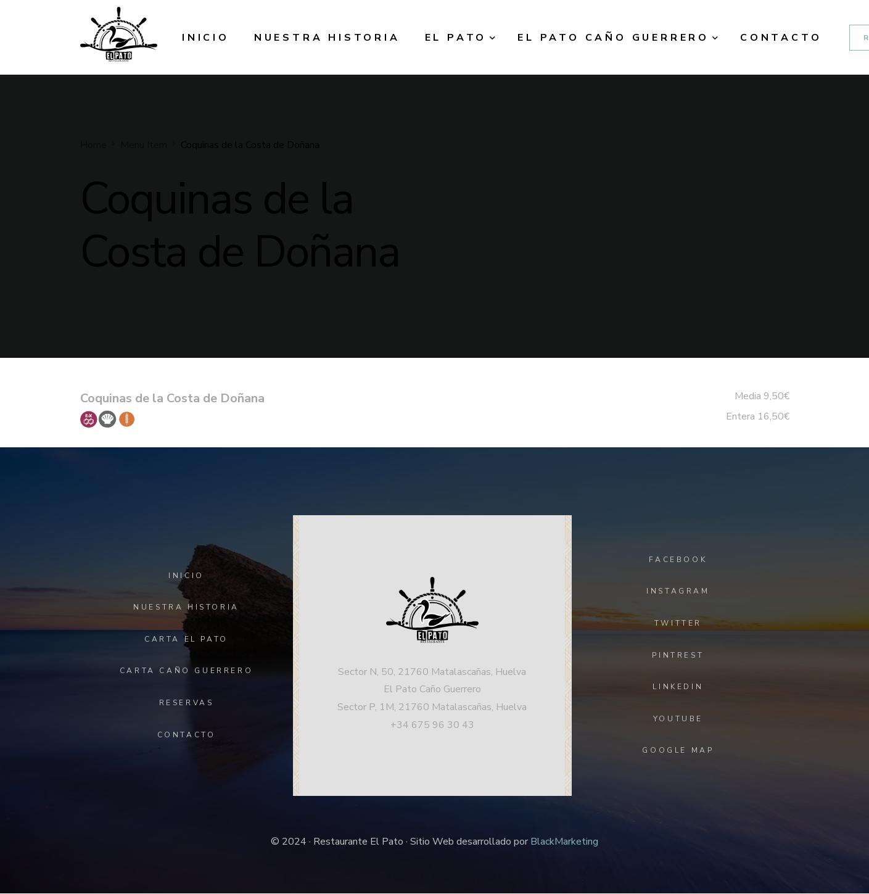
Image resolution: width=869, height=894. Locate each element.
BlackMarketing (564, 841)
